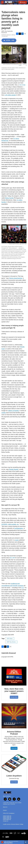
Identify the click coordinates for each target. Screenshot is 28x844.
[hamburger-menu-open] (2, 2)
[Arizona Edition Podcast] (14, 715)
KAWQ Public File (7, 818)
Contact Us (5, 821)
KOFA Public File (7, 819)
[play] (2, 842)
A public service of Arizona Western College (13, 824)
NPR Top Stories (11, 642)
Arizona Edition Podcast (14, 733)
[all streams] (26, 842)
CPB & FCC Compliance (8, 813)
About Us (5, 807)
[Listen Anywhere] (14, 763)
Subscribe (14, 748)
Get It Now (14, 782)
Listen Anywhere (14, 776)
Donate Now (14, 697)
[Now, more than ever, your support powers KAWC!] (14, 676)
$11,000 (12, 558)
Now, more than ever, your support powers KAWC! (14, 691)
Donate (23, 2)
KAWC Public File (7, 816)
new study (22, 85)
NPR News (10, 638)
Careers (5, 810)
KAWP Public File (7, 817)
